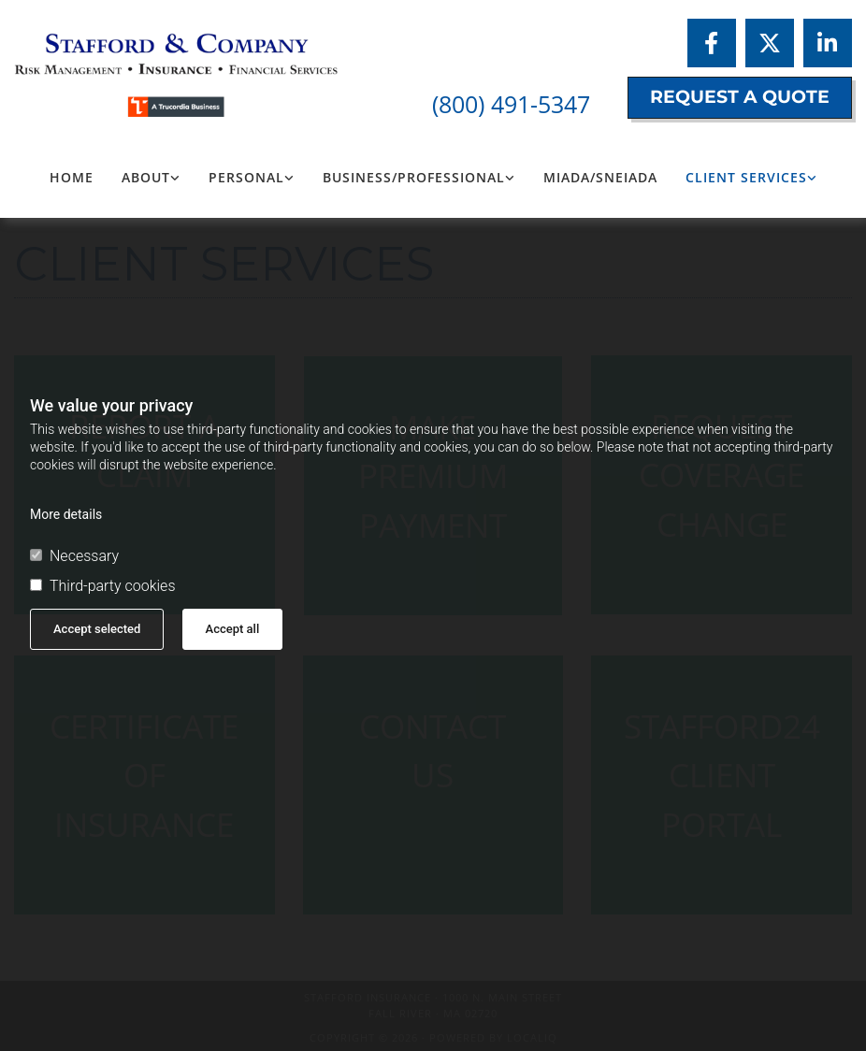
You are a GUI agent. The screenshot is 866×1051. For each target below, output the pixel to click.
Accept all (233, 629)
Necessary (74, 556)
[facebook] (711, 43)
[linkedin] (827, 43)
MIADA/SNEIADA (600, 177)
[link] (151, 177)
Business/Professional (414, 177)
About (146, 177)
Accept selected (96, 629)
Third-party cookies (102, 586)
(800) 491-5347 (511, 104)
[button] (740, 98)
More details (66, 514)
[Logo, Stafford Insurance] (144, 65)
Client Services (746, 177)
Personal (246, 177)
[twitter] (769, 43)
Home (72, 177)
